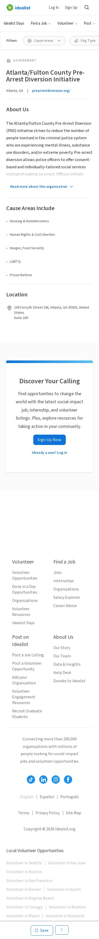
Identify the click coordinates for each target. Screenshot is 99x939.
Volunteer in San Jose (67, 863)
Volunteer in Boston (24, 872)
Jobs (57, 572)
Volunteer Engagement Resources (23, 697)
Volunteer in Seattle (24, 863)
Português (69, 797)
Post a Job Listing (28, 655)
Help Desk (62, 673)
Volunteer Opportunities (24, 575)
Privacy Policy (48, 813)
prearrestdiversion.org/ (51, 91)
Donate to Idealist (69, 681)
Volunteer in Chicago (24, 907)
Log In (54, 7)
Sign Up (71, 7)
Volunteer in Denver (23, 889)
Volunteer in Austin (64, 889)
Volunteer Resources (21, 611)
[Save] (42, 930)
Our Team (62, 656)
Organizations (25, 600)
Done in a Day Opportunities (24, 589)
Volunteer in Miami (22, 916)
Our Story (61, 648)
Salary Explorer (66, 597)
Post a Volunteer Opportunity (27, 666)
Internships (63, 581)
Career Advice (65, 606)
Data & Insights (67, 664)
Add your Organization (24, 680)
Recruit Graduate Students (27, 714)
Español (47, 797)
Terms (23, 813)
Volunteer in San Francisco (29, 881)
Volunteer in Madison (67, 907)
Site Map (73, 813)
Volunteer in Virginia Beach (30, 898)
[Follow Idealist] (31, 779)
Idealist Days (14, 23)
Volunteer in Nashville (65, 916)
